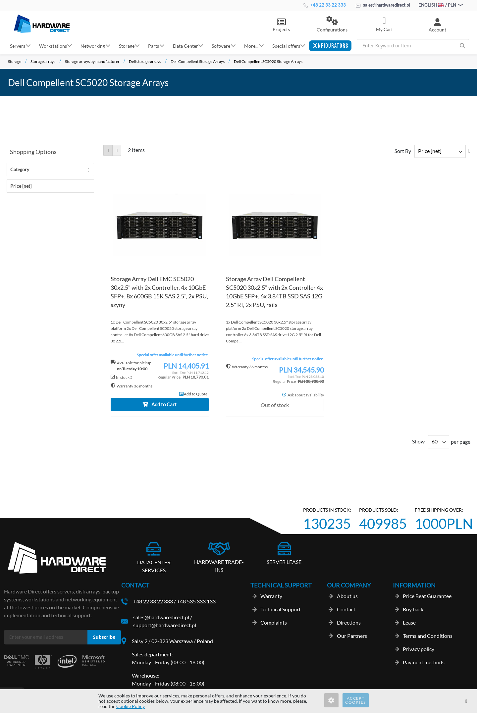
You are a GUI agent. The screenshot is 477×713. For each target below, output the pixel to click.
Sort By (403, 151)
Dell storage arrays (145, 61)
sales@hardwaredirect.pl (383, 5)
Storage (14, 61)
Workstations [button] (53, 45)
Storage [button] (126, 45)
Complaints (273, 622)
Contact (346, 609)
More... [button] (251, 45)
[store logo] (42, 23)
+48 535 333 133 (196, 601)
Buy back (413, 609)
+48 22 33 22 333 (324, 5)
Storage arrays (42, 61)
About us (347, 596)
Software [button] (221, 45)
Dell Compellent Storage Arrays (198, 61)
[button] (332, 24)
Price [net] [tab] (20, 186)
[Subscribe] (104, 637)
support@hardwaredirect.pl (164, 625)
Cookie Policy (130, 706)
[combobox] (413, 45)
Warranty (271, 596)
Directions (349, 622)
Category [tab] (19, 169)
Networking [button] (92, 45)
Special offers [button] (286, 45)
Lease (409, 622)
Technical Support (280, 609)
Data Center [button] (185, 45)
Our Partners (352, 636)
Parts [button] (153, 45)
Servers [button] (17, 45)
